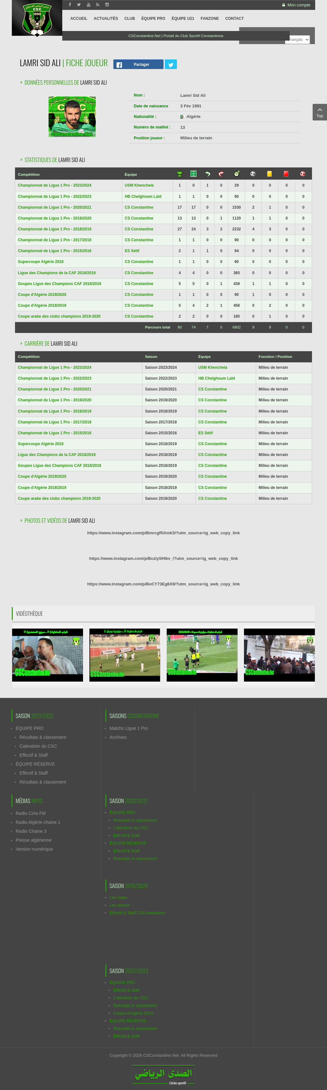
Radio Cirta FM (31, 813)
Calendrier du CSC (38, 746)
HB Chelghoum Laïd (143, 196)
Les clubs (118, 897)
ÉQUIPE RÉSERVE (35, 764)
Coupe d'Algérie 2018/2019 (42, 305)
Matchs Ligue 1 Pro (129, 728)
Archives (118, 737)
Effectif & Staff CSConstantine (137, 912)
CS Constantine (139, 207)
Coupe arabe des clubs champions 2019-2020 (59, 316)
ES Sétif (132, 251)
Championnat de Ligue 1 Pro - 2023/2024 (54, 185)
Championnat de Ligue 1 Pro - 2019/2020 (54, 218)
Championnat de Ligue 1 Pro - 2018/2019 (54, 229)
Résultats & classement (42, 737)
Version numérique (34, 849)
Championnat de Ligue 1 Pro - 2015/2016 (54, 251)
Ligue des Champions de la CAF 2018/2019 (56, 273)
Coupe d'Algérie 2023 (133, 1013)
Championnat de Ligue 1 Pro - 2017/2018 (54, 240)
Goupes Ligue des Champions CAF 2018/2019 (59, 284)
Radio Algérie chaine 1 (38, 822)
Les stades (120, 905)
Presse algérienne (34, 840)
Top (320, 111)
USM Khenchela (139, 185)
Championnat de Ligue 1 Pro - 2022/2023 (54, 196)
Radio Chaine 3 (31, 831)
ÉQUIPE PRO (29, 728)
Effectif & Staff (33, 755)
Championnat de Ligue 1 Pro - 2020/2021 (54, 207)
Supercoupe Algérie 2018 (41, 261)
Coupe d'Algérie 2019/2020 (42, 294)
